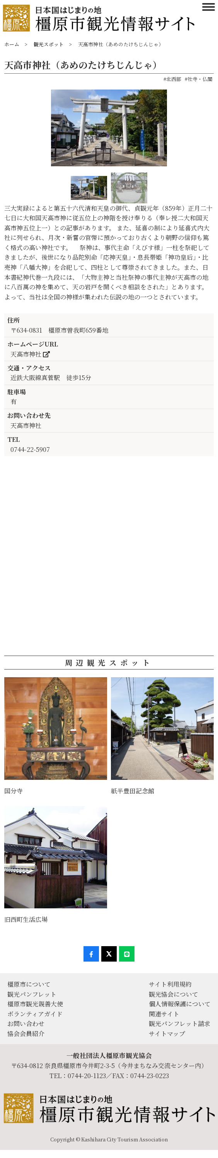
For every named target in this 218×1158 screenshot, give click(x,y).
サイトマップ (167, 1033)
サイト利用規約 (170, 984)
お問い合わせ (25, 1023)
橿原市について (29, 984)
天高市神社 (30, 354)
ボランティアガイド (35, 1013)
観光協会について (173, 994)
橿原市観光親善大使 (35, 1003)
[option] (109, 131)
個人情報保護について (180, 1003)
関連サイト (164, 1013)
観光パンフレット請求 (179, 1023)
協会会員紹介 (25, 1033)
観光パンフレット (31, 994)
